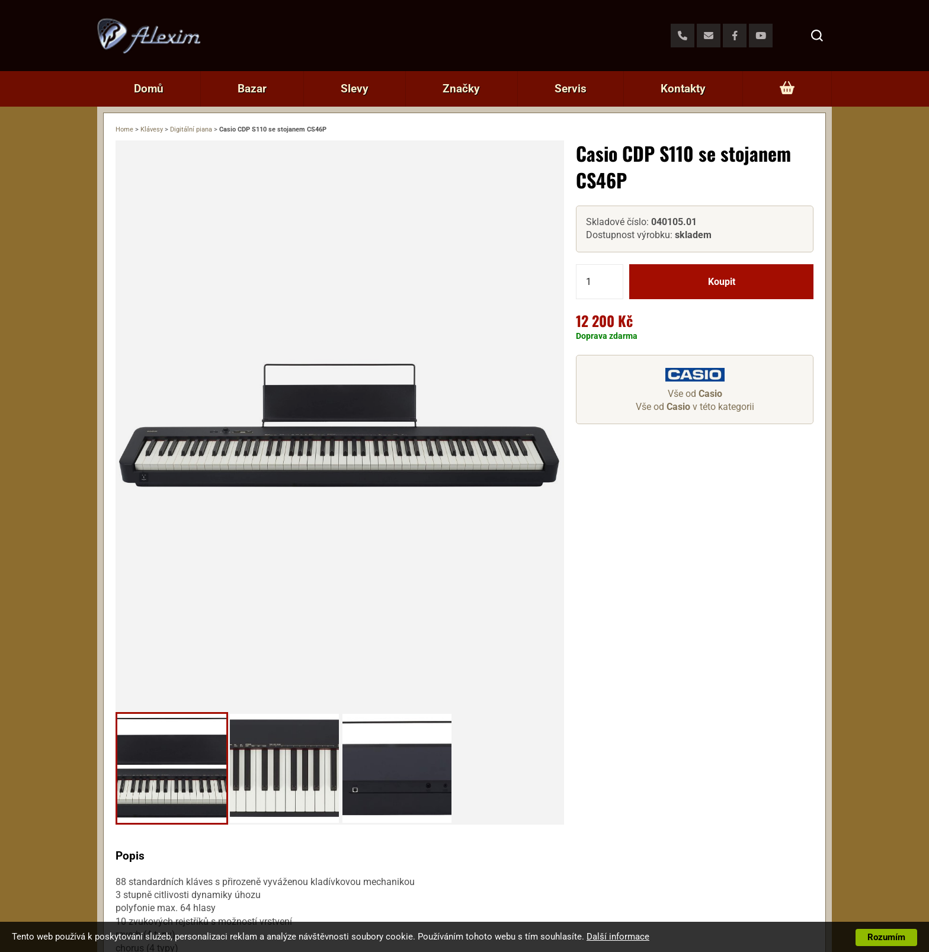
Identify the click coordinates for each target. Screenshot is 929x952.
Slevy (355, 88)
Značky (461, 88)
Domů (149, 88)
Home (124, 129)
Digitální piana (191, 129)
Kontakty (683, 88)
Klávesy (151, 129)
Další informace (618, 936)
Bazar (252, 88)
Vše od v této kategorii (695, 406)
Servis (571, 88)
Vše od (695, 393)
